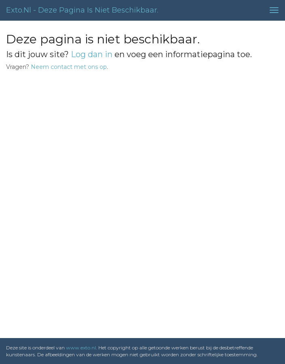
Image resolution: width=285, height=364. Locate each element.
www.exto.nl (81, 348)
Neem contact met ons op (69, 67)
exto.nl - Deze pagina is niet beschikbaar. (82, 10)
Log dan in (92, 54)
